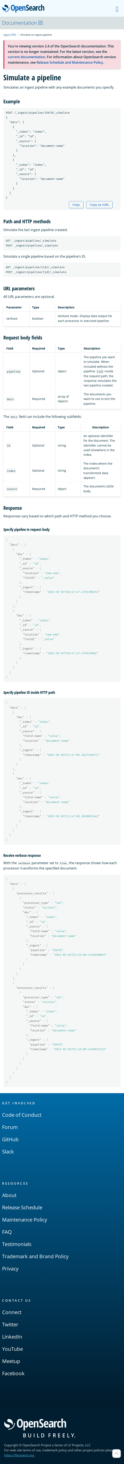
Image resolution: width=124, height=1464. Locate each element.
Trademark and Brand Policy (35, 1256)
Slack (8, 1151)
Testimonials (16, 1244)
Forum (10, 1127)
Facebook (13, 1373)
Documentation (22, 22)
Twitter (10, 1324)
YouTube (12, 1348)
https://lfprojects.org (19, 1455)
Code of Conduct (21, 1114)
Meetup (11, 1361)
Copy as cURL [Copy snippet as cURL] (99, 205)
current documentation (26, 57)
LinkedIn (12, 1336)
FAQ (7, 1231)
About (9, 1195)
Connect (11, 1312)
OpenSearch (24, 8)
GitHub (10, 1139)
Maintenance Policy (24, 1219)
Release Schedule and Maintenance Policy (70, 62)
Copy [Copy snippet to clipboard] (76, 205)
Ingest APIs (9, 34)
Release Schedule (22, 1207)
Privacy (10, 1268)
